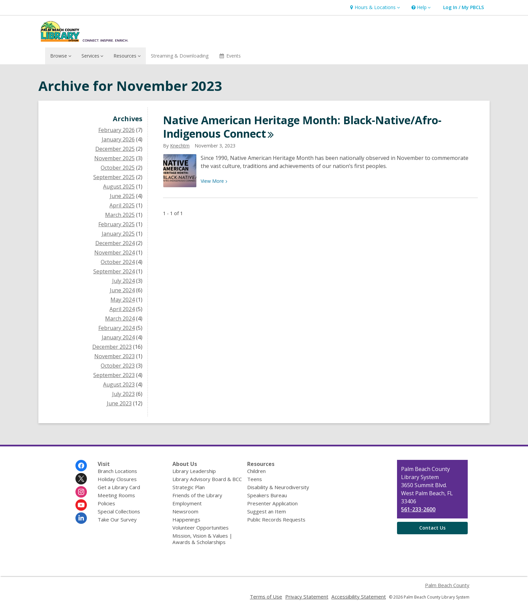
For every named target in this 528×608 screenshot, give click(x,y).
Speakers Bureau (267, 495)
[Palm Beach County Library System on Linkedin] (81, 518)
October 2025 (118, 167)
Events (230, 56)
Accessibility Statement (358, 596)
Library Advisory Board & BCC (207, 479)
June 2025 (122, 196)
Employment (187, 503)
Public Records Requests (276, 519)
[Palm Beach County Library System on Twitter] (81, 478)
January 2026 (118, 139)
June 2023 (119, 403)
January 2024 (118, 337)
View (214, 181)
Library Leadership (194, 471)
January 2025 (118, 233)
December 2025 (115, 149)
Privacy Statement (306, 596)
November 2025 (114, 158)
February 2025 (116, 224)
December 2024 (115, 243)
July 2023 (123, 394)
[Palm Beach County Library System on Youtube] (81, 505)
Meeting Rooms (116, 495)
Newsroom (185, 511)
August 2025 (119, 186)
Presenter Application (272, 503)
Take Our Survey (117, 519)
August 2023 (119, 384)
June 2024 (122, 290)
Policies (106, 503)
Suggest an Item (266, 511)
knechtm (180, 145)
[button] (374, 7)
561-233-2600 (418, 509)
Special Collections (119, 511)
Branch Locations (117, 471)
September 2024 (114, 271)
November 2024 (114, 252)
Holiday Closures (117, 479)
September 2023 (114, 375)
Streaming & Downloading (179, 56)
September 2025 (114, 177)
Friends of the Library (197, 495)
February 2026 (116, 130)
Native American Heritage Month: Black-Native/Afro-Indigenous (302, 127)
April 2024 (122, 309)
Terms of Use (266, 596)
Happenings (186, 519)
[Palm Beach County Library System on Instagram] (81, 492)
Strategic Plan (188, 487)
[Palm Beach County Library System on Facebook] (81, 465)
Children (256, 471)
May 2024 (122, 299)
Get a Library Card (119, 487)
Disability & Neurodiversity (278, 487)
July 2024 (123, 280)
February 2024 (116, 328)
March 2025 (120, 214)
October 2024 (118, 262)
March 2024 (120, 318)
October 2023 (118, 365)
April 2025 (122, 205)
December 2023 (112, 346)
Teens (254, 479)
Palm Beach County (447, 585)
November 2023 (114, 356)
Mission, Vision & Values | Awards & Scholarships (202, 538)
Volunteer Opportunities (200, 527)
